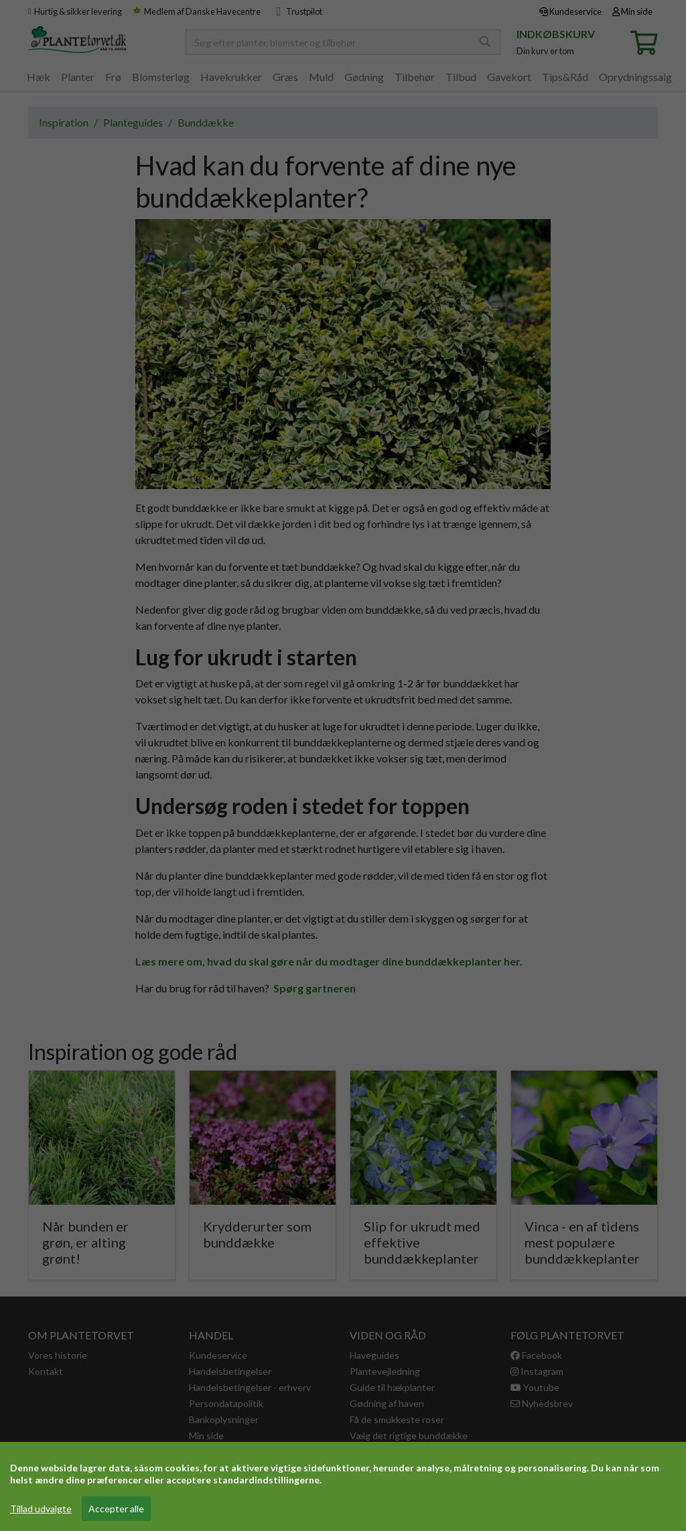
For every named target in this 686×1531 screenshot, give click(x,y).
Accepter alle (116, 1508)
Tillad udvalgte (41, 1508)
